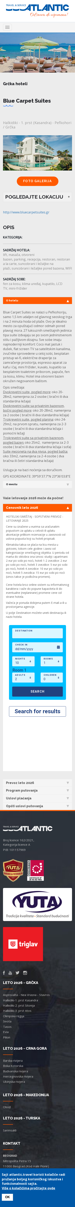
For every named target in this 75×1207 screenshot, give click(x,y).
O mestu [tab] (37, 484)
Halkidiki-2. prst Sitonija (19, 952)
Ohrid (7, 1053)
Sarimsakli (9, 1077)
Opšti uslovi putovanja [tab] (37, 753)
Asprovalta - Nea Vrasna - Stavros (26, 941)
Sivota (7, 968)
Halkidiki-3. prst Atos (17, 957)
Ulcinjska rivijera (14, 1028)
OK (7, 1197)
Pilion (6, 984)
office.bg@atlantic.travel (19, 1123)
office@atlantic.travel (17, 1152)
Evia (6, 978)
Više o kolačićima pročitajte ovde (28, 1188)
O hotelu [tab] (37, 300)
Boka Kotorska (13, 1012)
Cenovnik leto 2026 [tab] (37, 508)
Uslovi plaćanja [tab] (37, 745)
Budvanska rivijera (15, 1018)
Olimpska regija (13, 963)
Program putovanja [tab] (37, 737)
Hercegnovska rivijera (18, 1023)
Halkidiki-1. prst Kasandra (20, 947)
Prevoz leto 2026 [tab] (37, 729)
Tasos (7, 973)
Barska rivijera (13, 1007)
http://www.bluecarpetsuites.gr (26, 212)
